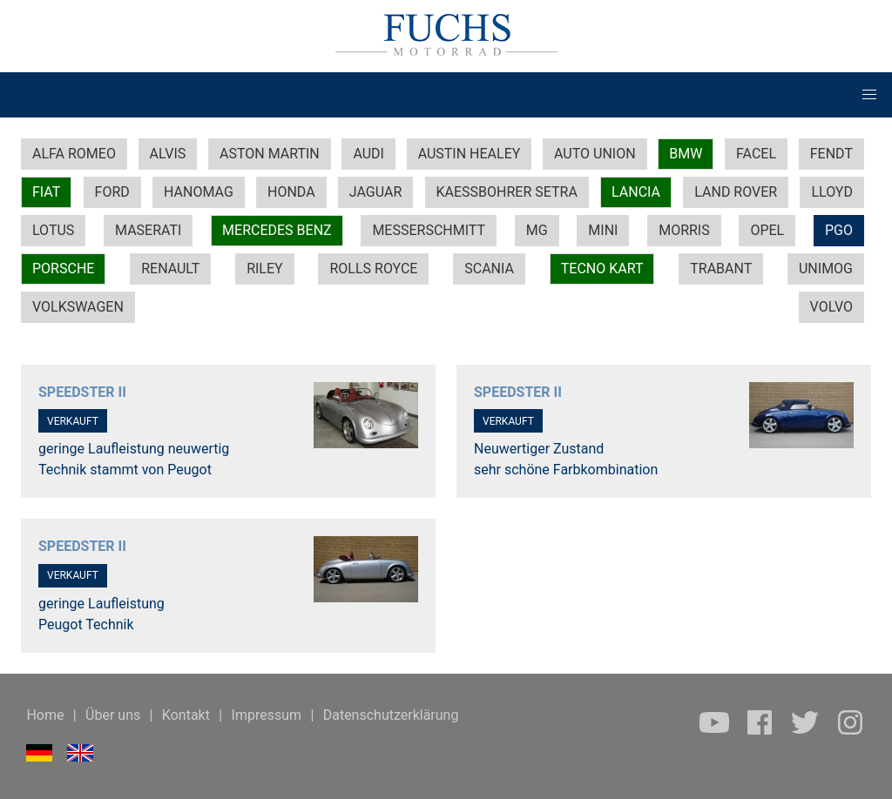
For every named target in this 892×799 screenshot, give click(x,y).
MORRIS (684, 230)
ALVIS (168, 153)
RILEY (265, 268)
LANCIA (636, 192)
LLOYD (832, 192)
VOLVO (831, 307)
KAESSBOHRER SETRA (507, 192)
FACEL (756, 153)
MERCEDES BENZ (277, 230)
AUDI (368, 153)
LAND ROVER (735, 192)
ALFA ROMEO (74, 153)
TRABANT (721, 268)
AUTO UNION (595, 153)
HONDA (291, 192)
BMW (685, 153)
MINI (603, 230)
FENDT (831, 153)
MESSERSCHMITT (428, 230)
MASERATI (148, 230)
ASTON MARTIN (270, 153)
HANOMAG (198, 192)
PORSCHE (63, 268)
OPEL (767, 230)
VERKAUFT (72, 421)
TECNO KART (602, 268)
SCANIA (489, 268)
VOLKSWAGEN (78, 307)
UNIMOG (826, 268)
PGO (839, 230)
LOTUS (53, 230)
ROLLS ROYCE (373, 268)
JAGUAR (375, 192)
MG (537, 230)
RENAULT (170, 268)
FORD (112, 192)
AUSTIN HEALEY (469, 153)
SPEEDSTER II (82, 392)
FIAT (46, 192)
